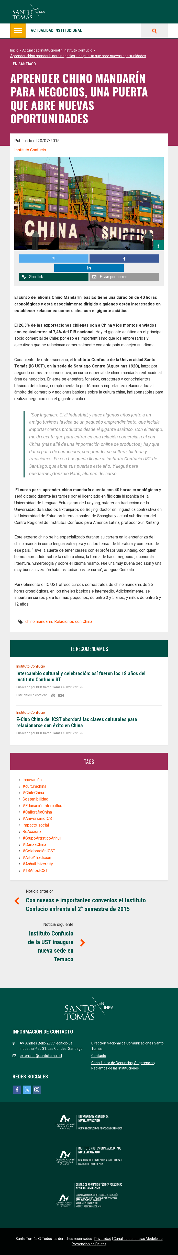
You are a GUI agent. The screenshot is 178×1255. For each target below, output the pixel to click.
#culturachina (34, 786)
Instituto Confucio (78, 50)
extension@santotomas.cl (41, 1056)
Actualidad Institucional (41, 50)
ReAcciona (32, 831)
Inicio (14, 50)
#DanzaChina (34, 844)
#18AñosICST (35, 870)
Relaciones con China (73, 622)
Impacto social (36, 825)
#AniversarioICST (38, 818)
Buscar (154, 30)
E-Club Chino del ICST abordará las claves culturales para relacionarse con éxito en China (76, 722)
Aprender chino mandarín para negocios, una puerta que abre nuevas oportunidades (78, 56)
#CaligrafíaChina (37, 812)
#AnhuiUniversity (38, 864)
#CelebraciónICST (39, 850)
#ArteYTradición (37, 857)
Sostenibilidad (35, 799)
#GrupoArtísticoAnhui (42, 838)
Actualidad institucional (46, 30)
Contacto (98, 1056)
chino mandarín (38, 622)
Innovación (32, 779)
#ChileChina (33, 792)
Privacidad (102, 1239)
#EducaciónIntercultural (43, 805)
